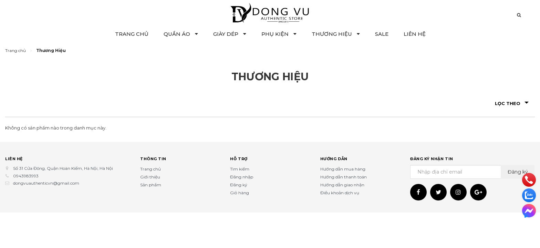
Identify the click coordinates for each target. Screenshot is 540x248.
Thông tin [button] (153, 158)
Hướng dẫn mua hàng (342, 169)
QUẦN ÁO (181, 34)
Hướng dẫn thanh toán (343, 176)
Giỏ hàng (239, 192)
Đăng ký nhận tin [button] (431, 158)
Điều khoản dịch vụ (339, 192)
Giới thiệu (150, 176)
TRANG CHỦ (131, 34)
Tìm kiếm (239, 169)
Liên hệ (14, 158)
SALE (381, 34)
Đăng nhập (241, 176)
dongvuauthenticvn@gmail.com (46, 183)
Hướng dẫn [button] (333, 158)
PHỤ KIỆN (279, 34)
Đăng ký (238, 184)
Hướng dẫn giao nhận (342, 184)
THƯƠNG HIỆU (336, 34)
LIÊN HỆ (415, 34)
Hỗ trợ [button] (238, 158)
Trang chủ (150, 169)
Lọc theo (512, 103)
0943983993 (26, 175)
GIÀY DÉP (229, 34)
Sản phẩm (150, 184)
